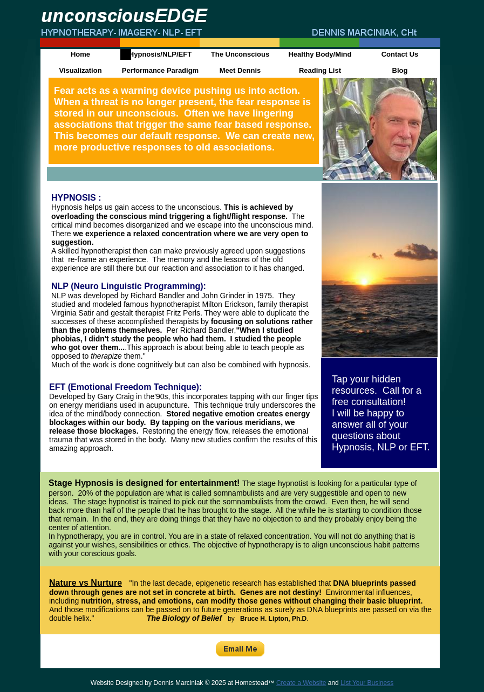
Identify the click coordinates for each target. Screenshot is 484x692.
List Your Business (366, 683)
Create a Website (301, 683)
